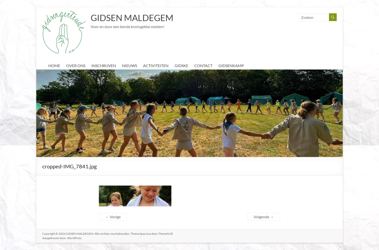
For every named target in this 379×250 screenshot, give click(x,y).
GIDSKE (181, 65)
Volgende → (264, 216)
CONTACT (203, 65)
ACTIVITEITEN (155, 65)
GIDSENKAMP (231, 65)
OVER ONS (75, 65)
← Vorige (113, 216)
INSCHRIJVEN (103, 65)
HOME (54, 65)
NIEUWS (129, 65)
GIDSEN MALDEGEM (132, 17)
